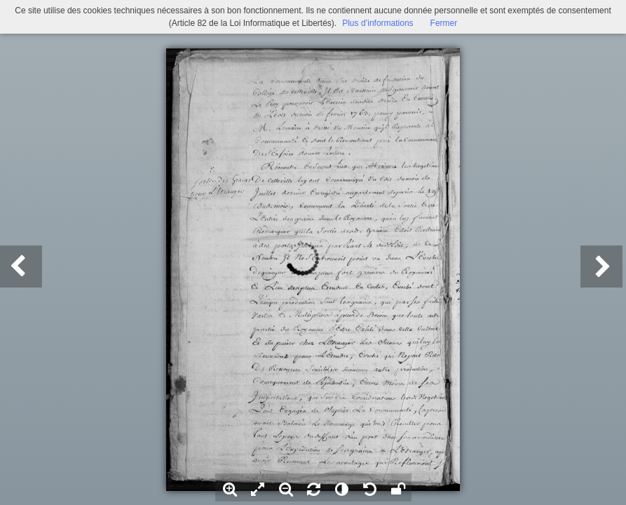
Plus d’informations (377, 23)
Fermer (444, 23)
